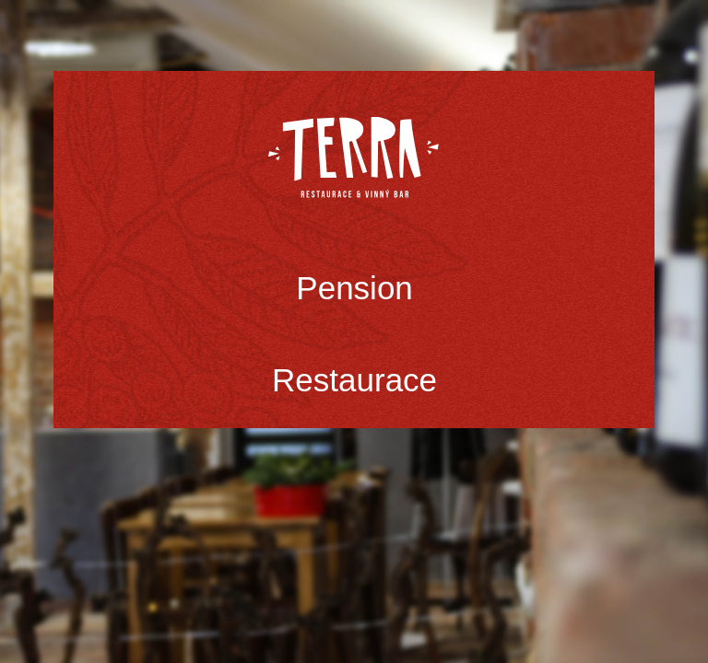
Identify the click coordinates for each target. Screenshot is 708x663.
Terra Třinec (353, 157)
